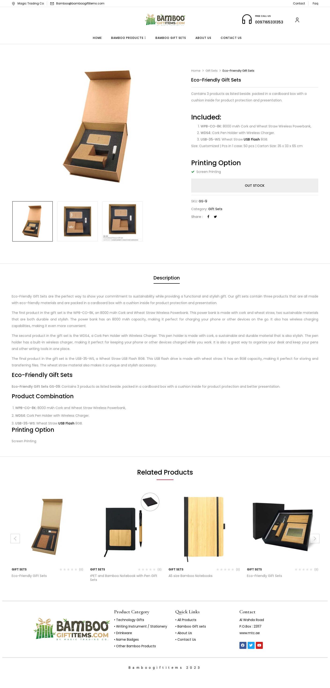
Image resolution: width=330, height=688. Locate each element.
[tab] (167, 278)
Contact (299, 3)
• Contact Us (185, 639)
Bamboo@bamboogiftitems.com (80, 3)
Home (196, 70)
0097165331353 (269, 22)
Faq (315, 3)
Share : (197, 216)
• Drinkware (123, 633)
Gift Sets (211, 70)
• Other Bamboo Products (135, 646)
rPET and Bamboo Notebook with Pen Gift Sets (123, 577)
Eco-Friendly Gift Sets (29, 575)
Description (167, 278)
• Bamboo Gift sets (190, 626)
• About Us (183, 633)
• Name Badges (126, 639)
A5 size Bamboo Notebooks (191, 575)
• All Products (185, 619)
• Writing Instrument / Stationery (140, 626)
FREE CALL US (263, 16)
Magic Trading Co (28, 3)
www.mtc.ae (249, 633)
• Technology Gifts (129, 619)
